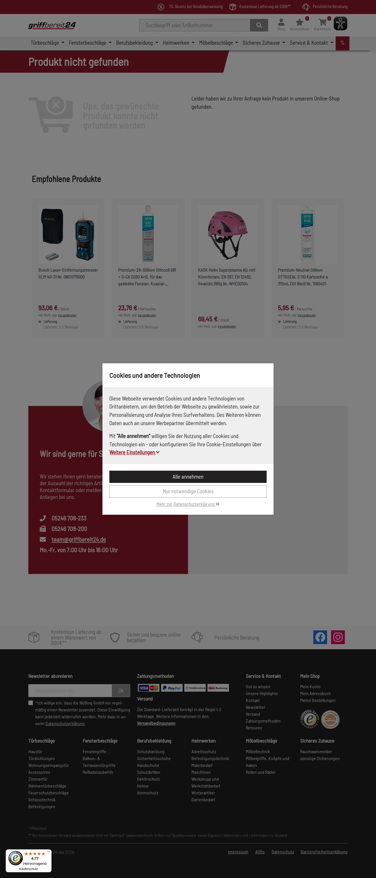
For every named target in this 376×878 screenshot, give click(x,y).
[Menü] (48, 852)
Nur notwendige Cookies (188, 491)
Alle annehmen (188, 476)
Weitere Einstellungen (134, 452)
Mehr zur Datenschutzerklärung (188, 504)
